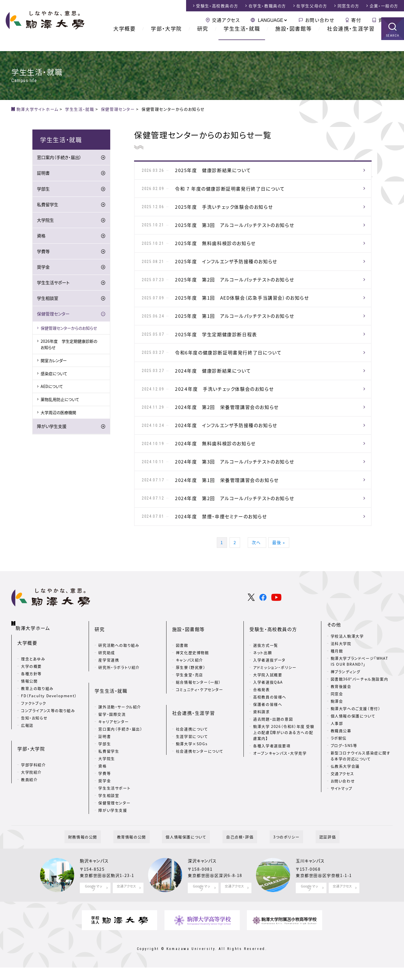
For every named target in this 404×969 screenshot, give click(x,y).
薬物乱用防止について (60, 400)
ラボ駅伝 (339, 759)
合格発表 (261, 702)
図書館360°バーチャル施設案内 (359, 700)
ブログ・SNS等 (344, 767)
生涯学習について (192, 739)
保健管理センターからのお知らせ (69, 329)
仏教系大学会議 (345, 787)
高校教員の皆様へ (269, 709)
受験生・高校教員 (217, 6)
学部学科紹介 (33, 770)
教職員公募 (341, 752)
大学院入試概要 (267, 687)
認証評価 (309, 840)
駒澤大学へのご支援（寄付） (356, 730)
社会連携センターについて (200, 754)
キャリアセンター (113, 724)
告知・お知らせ (34, 732)
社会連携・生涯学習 (350, 39)
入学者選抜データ (269, 672)
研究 (202, 39)
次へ (258, 562)
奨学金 (43, 268)
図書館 (182, 657)
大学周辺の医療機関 (58, 413)
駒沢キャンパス (96, 864)
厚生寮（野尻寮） (191, 679)
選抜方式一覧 (265, 657)
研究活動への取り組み (118, 657)
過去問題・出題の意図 (273, 731)
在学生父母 (311, 6)
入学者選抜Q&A (268, 694)
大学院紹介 (31, 777)
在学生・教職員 (267, 6)
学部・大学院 (166, 39)
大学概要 (124, 39)
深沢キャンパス (204, 864)
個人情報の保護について (353, 737)
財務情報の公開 (101, 840)
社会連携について (192, 732)
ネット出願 (262, 665)
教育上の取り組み (37, 703)
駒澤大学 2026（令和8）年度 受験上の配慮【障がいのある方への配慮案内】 (283, 744)
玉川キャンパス (312, 864)
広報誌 (27, 740)
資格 (41, 236)
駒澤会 (337, 722)
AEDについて (52, 387)
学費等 (43, 252)
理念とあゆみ (33, 673)
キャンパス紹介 (189, 672)
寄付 (356, 19)
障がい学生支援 (51, 427)
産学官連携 (108, 672)
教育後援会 (341, 708)
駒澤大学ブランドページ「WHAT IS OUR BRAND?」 (359, 682)
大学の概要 (31, 681)
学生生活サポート (53, 283)
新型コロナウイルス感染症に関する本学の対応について (361, 777)
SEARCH (392, 47)
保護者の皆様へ (267, 716)
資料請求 (388, 19)
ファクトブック (33, 718)
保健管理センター (53, 315)
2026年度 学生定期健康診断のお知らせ (69, 345)
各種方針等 (31, 688)
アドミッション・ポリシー (274, 679)
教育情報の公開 (142, 840)
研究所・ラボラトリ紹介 (119, 679)
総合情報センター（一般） (198, 694)
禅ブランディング (346, 693)
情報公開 (29, 695)
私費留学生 (47, 205)
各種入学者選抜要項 (271, 758)
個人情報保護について (189, 840)
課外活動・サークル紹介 (119, 710)
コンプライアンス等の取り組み (48, 725)
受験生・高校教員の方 (273, 646)
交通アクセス (226, 19)
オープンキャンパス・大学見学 (280, 765)
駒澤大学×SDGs (191, 746)
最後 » (282, 562)
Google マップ (93, 890)
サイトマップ (342, 809)
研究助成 (106, 665)
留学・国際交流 (112, 717)
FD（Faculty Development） (49, 710)
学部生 (43, 190)
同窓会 (337, 715)
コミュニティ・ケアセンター (199, 702)
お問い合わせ (319, 19)
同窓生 (348, 6)
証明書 (43, 174)
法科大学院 (341, 665)
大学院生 (45, 221)
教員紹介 (29, 785)
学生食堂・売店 (189, 687)
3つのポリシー (275, 840)
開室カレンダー (54, 361)
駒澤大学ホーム (34, 645)
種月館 (337, 672)
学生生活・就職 (242, 39)
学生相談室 (47, 299)
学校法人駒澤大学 (347, 657)
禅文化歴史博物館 (192, 665)
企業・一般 (384, 6)
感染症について (54, 374)
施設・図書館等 (293, 39)
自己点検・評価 (236, 840)
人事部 (337, 744)
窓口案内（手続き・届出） (59, 158)
